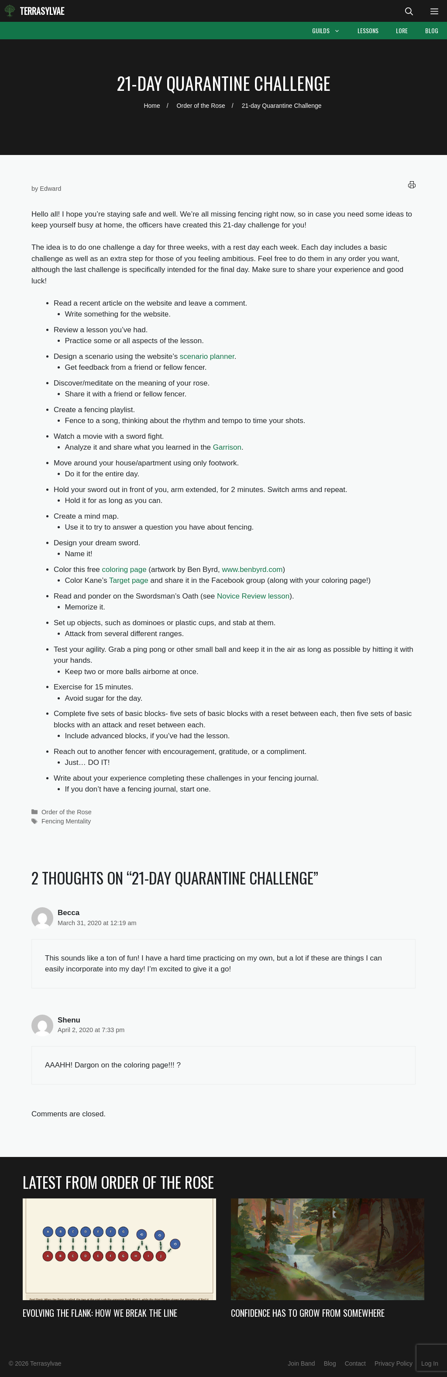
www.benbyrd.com (252, 569)
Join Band (301, 1363)
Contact (355, 1363)
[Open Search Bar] (409, 11)
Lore (402, 30)
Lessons (368, 30)
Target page (128, 580)
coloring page (124, 569)
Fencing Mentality (66, 821)
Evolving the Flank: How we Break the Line (100, 1312)
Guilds (330, 30)
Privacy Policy (394, 1363)
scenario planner (207, 356)
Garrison (227, 447)
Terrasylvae (42, 10)
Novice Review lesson (253, 596)
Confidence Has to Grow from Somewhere (308, 1312)
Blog (431, 30)
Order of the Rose (66, 812)
